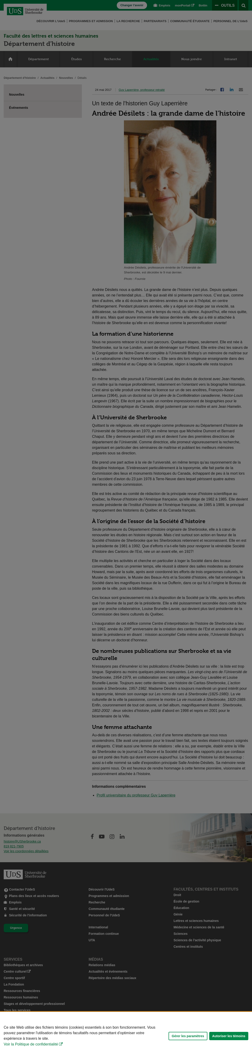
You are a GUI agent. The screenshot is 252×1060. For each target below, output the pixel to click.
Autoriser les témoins (228, 1036)
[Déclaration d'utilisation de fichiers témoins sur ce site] (126, 1036)
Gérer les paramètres (188, 1036)
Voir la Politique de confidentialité (31, 1044)
